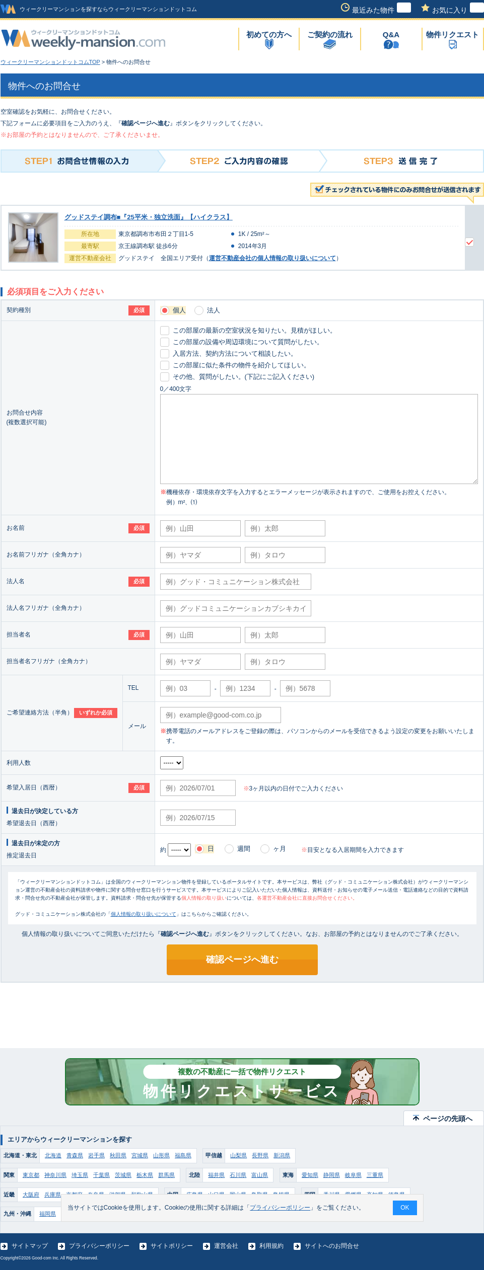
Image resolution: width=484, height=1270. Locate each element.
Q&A (391, 34)
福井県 (216, 1175)
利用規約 (271, 1245)
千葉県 (101, 1175)
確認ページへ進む (242, 960)
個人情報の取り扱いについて (143, 914)
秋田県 (118, 1155)
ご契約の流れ (330, 34)
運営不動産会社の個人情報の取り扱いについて (272, 258)
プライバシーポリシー (99, 1245)
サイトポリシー (172, 1245)
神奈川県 (55, 1175)
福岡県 (47, 1214)
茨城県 (123, 1175)
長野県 (260, 1155)
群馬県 (166, 1175)
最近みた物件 (381, 10)
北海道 (53, 1155)
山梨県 (238, 1155)
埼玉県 (80, 1175)
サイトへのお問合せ (332, 1245)
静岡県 (331, 1175)
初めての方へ (269, 34)
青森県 (74, 1155)
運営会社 (226, 1245)
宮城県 (139, 1155)
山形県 (161, 1155)
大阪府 (31, 1195)
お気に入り (458, 10)
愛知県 (310, 1175)
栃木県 (144, 1175)
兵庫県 (52, 1195)
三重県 (375, 1175)
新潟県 (281, 1155)
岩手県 (96, 1155)
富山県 (259, 1175)
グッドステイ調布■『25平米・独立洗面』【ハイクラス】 (148, 217)
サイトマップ (30, 1245)
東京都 (31, 1175)
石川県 (238, 1175)
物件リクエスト (452, 34)
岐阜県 (353, 1175)
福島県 (183, 1155)
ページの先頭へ (447, 1119)
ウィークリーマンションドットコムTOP (50, 62)
